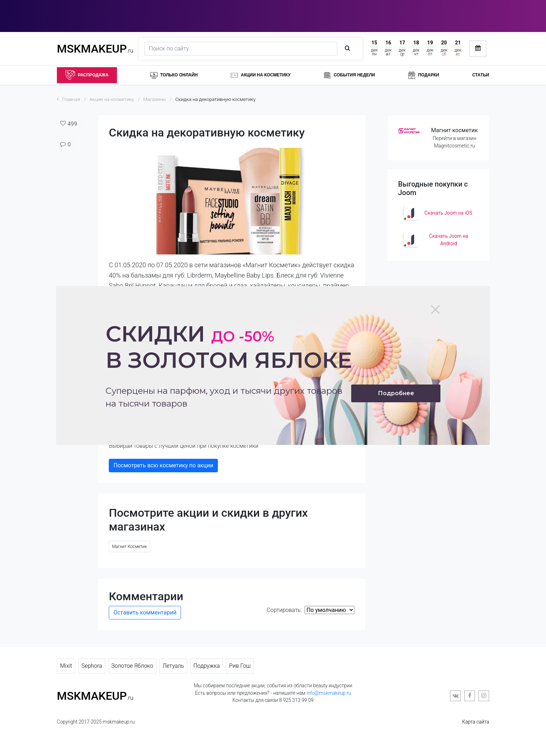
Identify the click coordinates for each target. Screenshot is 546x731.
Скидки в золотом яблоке (229, 347)
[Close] (435, 309)
